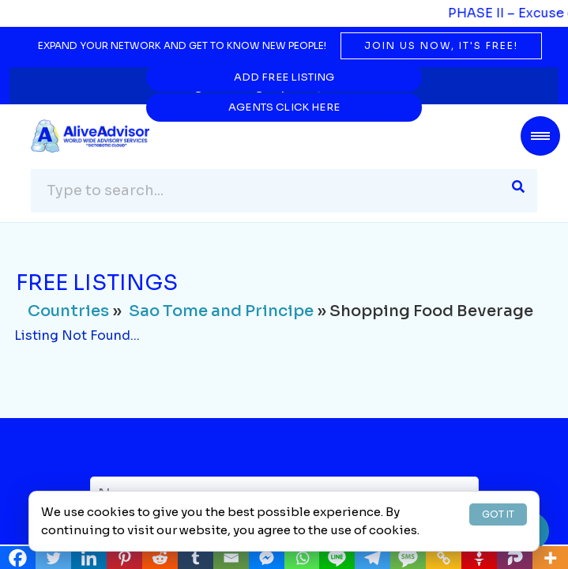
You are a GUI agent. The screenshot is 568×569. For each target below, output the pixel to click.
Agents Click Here (420, 77)
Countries (68, 312)
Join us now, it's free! (441, 45)
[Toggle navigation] (540, 136)
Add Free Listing (148, 77)
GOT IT (498, 514)
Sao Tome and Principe (221, 312)
